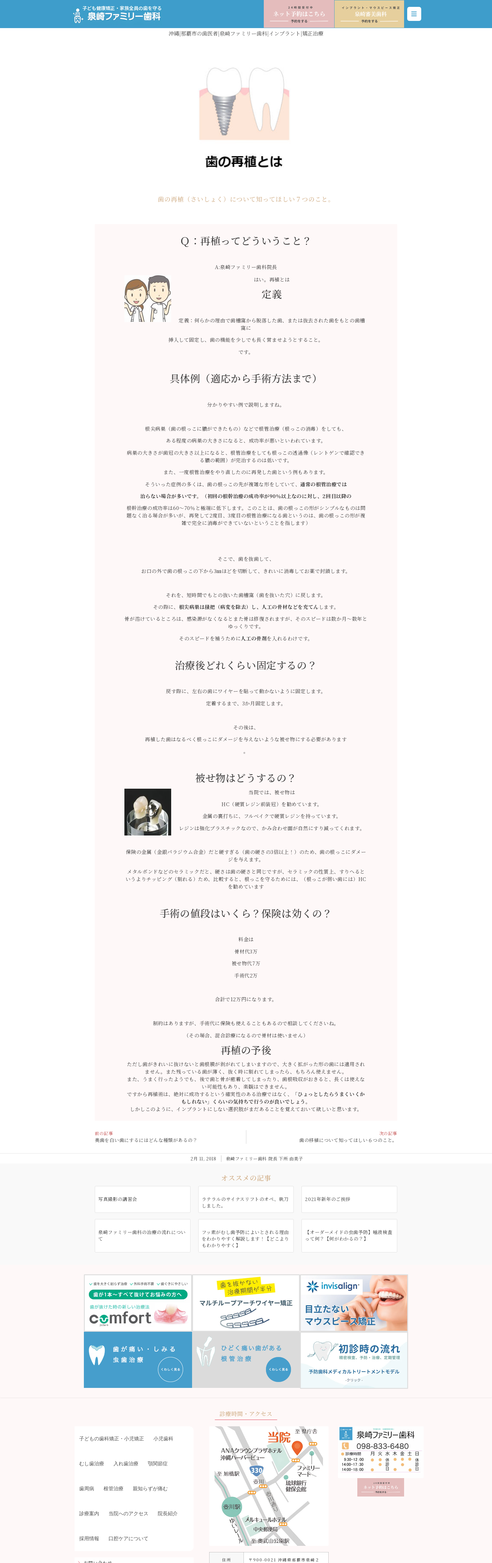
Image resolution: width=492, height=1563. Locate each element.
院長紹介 (168, 1513)
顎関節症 (158, 1464)
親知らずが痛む (150, 1489)
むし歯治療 (91, 1464)
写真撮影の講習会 (117, 1199)
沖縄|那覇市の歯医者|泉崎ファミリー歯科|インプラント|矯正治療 (246, 33)
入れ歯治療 (125, 1464)
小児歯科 (163, 1439)
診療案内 (89, 1513)
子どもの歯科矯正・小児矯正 (111, 1439)
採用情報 (89, 1538)
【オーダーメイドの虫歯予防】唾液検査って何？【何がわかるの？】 (348, 1235)
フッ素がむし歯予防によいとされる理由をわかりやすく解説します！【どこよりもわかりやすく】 (245, 1238)
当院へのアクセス (128, 1513)
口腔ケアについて (128, 1538)
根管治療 (113, 1489)
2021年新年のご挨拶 (327, 1199)
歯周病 (86, 1489)
